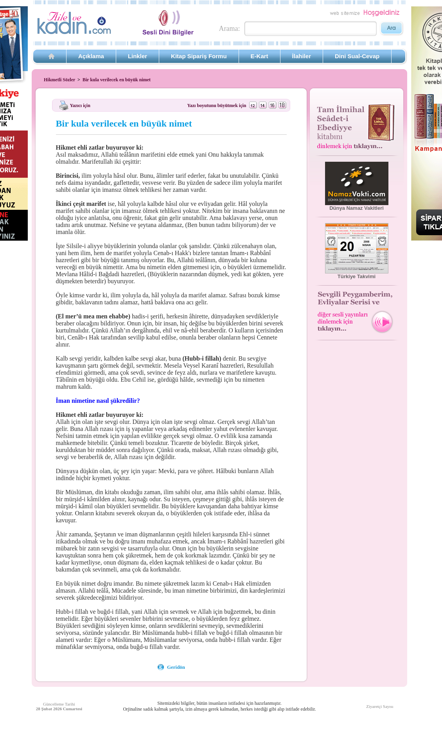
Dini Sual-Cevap (357, 56)
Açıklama (91, 56)
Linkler (137, 56)
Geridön (176, 667)
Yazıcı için (80, 105)
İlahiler (301, 56)
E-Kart (259, 56)
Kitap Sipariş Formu (199, 56)
